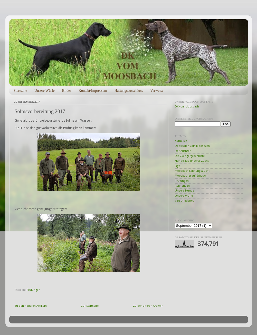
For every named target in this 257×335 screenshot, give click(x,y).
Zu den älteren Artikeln (148, 305)
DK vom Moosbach (187, 106)
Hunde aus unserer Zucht (192, 160)
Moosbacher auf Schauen (191, 175)
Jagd (177, 166)
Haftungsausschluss (129, 91)
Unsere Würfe (44, 91)
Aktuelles (181, 141)
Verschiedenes (184, 200)
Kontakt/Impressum (93, 91)
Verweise (156, 91)
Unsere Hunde (184, 190)
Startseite (20, 91)
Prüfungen (33, 290)
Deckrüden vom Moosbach (192, 146)
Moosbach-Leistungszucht (192, 171)
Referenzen (182, 185)
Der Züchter (183, 151)
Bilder (66, 91)
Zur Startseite (90, 305)
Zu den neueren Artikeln (30, 305)
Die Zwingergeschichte (190, 156)
